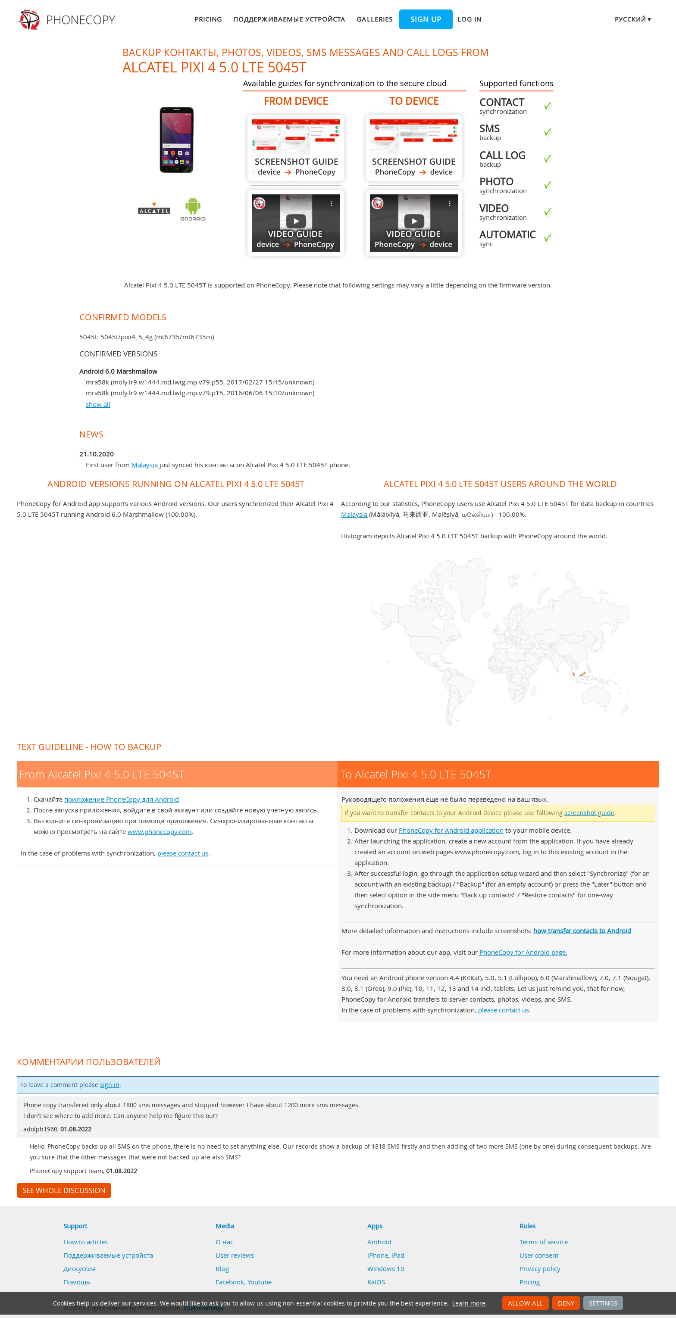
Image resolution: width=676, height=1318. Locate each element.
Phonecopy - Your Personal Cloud (68, 20)
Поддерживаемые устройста (289, 19)
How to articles (85, 1241)
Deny (566, 1303)
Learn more (468, 1303)
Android (379, 1241)
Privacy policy (540, 1268)
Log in (469, 19)
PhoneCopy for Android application (451, 830)
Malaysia (144, 464)
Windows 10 (385, 1268)
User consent (539, 1255)
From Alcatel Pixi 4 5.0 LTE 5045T (295, 148)
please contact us (182, 853)
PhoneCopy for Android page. (523, 952)
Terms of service (544, 1241)
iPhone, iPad (385, 1255)
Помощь (76, 1281)
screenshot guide (589, 813)
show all (98, 404)
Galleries (374, 19)
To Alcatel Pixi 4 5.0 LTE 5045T (414, 148)
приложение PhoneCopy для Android (121, 799)
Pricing (208, 19)
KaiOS (376, 1281)
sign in (109, 1085)
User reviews (235, 1255)
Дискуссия (79, 1268)
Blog (222, 1268)
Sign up (425, 19)
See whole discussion (64, 1190)
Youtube (259, 1281)
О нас (224, 1241)
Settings (603, 1303)
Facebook (230, 1281)
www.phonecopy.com (160, 831)
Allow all (525, 1303)
